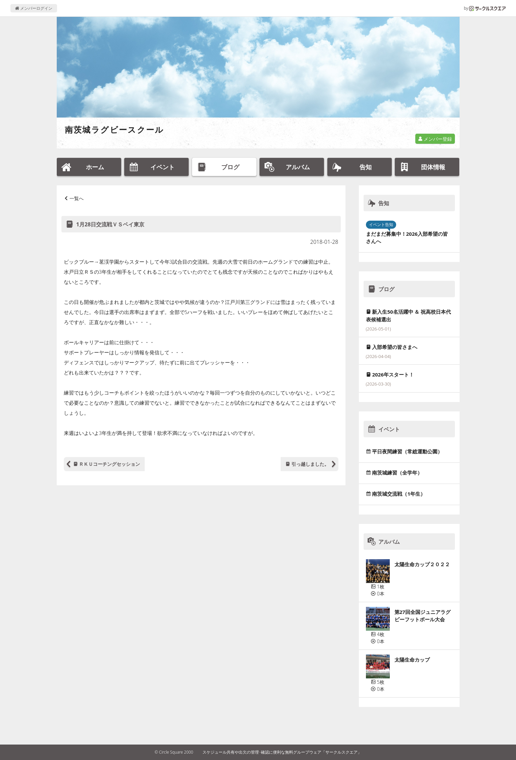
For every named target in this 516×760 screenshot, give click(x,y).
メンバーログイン (33, 8)
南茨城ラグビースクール (114, 129)
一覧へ (76, 198)
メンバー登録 (435, 139)
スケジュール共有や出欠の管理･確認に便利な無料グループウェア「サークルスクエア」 (282, 752)
